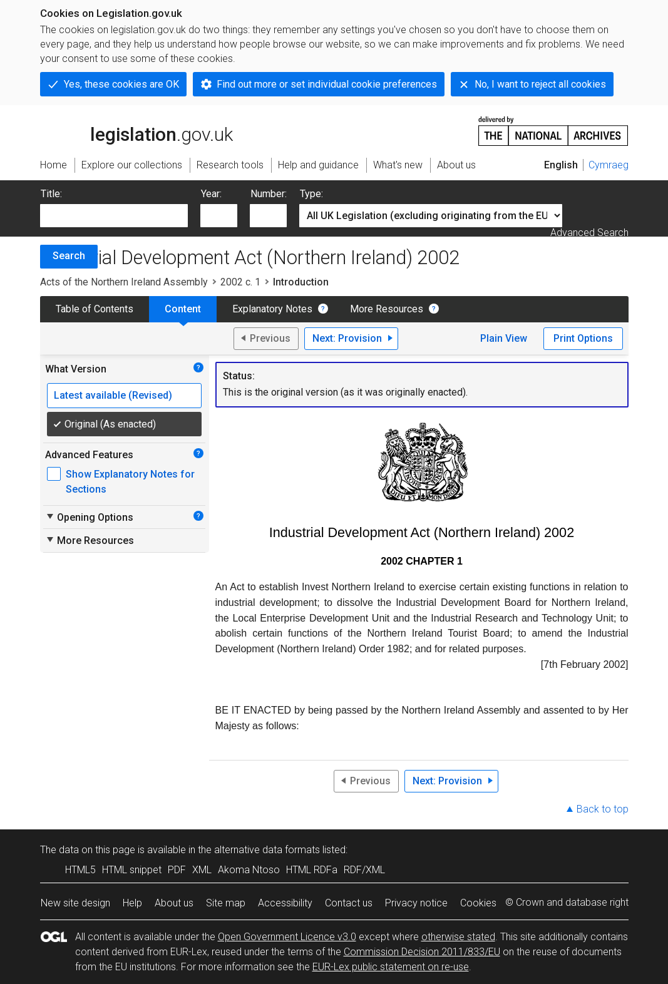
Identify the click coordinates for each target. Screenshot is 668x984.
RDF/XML (364, 870)
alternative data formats (267, 850)
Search (69, 256)
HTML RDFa (311, 870)
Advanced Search (589, 232)
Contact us (349, 903)
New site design (75, 903)
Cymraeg (608, 165)
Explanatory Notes (272, 309)
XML (202, 870)
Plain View (503, 338)
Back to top (603, 809)
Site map (225, 903)
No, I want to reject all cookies (540, 84)
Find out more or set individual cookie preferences (327, 84)
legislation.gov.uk (136, 130)
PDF (177, 870)
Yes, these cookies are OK (121, 84)
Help (132, 903)
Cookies (478, 903)
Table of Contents (94, 309)
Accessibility (285, 903)
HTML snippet (132, 870)
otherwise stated (458, 937)
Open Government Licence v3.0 (287, 937)
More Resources (386, 309)
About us (174, 903)
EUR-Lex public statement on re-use (390, 967)
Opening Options (89, 517)
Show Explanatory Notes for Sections (130, 481)
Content (183, 309)
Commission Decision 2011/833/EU (422, 952)
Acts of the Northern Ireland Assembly (124, 282)
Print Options (583, 338)
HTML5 (80, 870)
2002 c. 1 (240, 282)
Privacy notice (416, 903)
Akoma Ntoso (249, 870)
